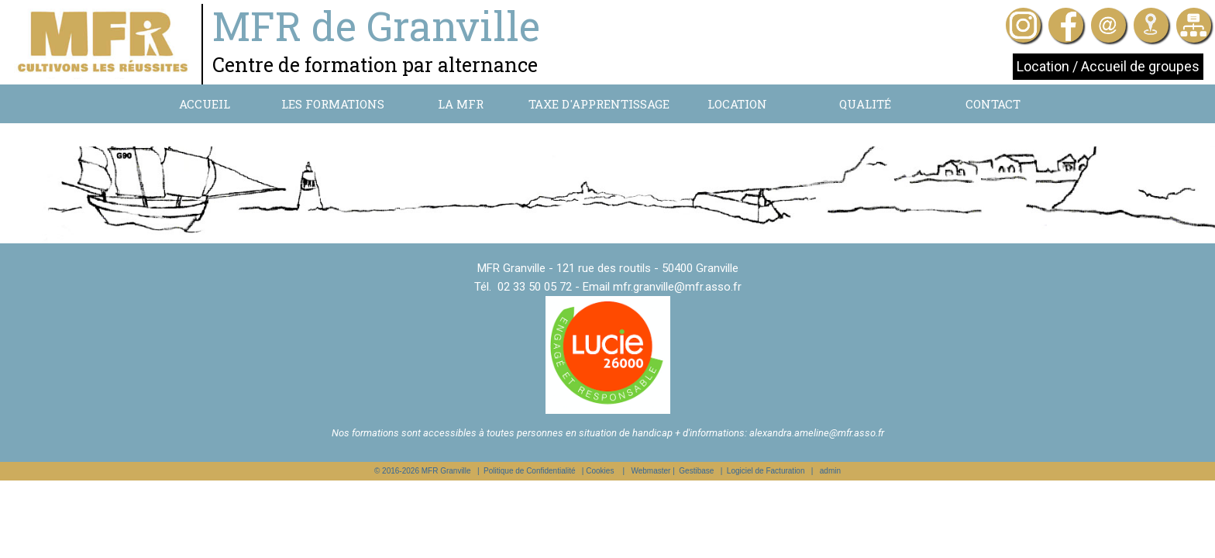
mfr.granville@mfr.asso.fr (677, 287)
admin (830, 471)
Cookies (600, 471)
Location (737, 104)
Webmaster (650, 471)
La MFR (461, 104)
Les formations (332, 104)
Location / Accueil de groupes (1108, 66)
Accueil (204, 104)
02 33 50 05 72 (534, 287)
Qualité (865, 104)
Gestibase (696, 471)
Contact (993, 104)
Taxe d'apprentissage (598, 104)
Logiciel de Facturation (766, 471)
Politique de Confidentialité (529, 471)
